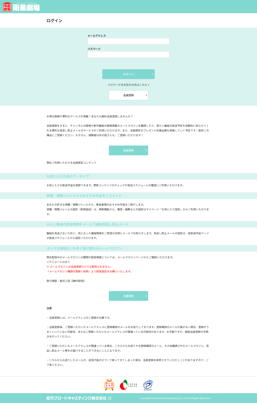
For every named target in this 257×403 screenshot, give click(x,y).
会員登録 (128, 95)
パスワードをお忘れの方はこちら (127, 85)
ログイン (128, 74)
